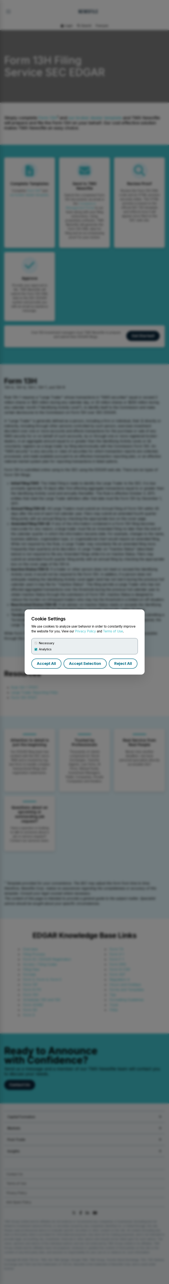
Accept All (46, 663)
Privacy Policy (85, 631)
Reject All (123, 663)
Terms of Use (113, 631)
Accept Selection (85, 663)
